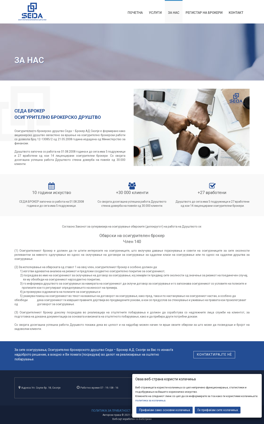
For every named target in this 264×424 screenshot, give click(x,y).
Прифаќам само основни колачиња (164, 410)
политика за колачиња (150, 400)
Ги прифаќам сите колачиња (217, 410)
